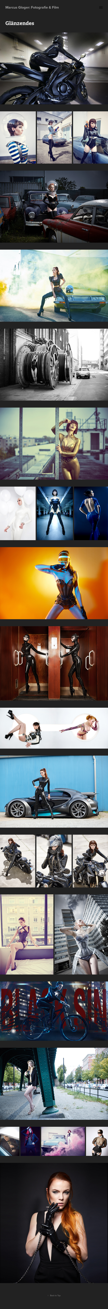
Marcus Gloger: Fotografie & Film (32, 7)
